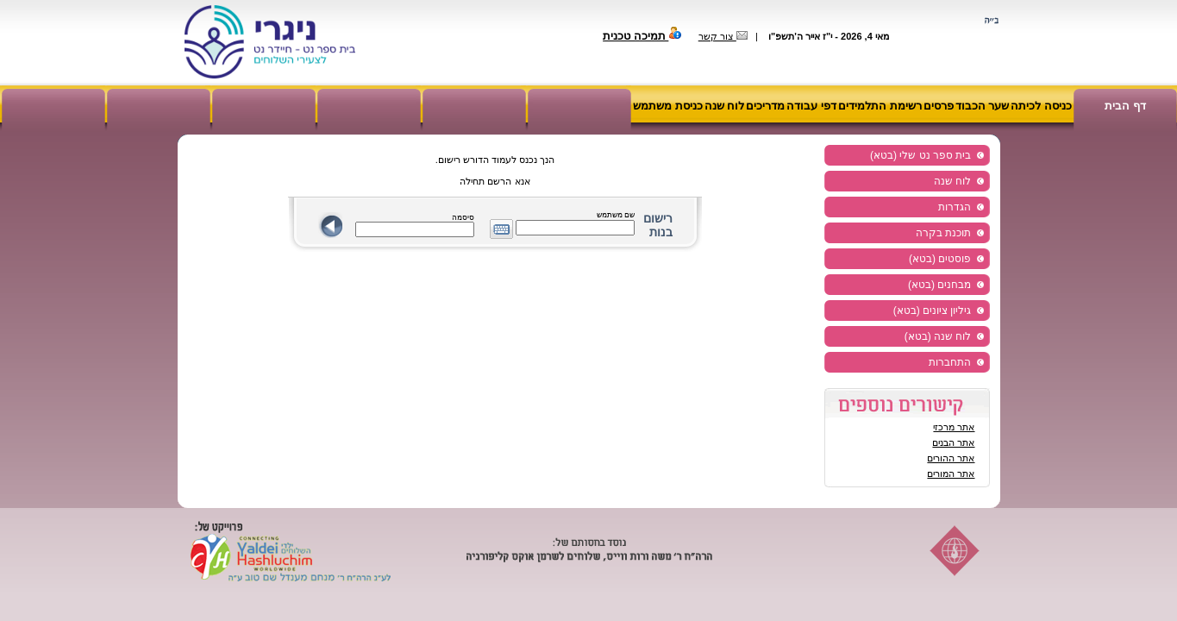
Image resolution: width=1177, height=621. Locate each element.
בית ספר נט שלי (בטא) (920, 155)
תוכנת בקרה (943, 233)
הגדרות (954, 207)
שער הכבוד (982, 105)
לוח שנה (724, 105)
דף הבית (1125, 105)
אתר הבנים (953, 442)
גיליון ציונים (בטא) (932, 310)
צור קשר (723, 36)
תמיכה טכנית (642, 35)
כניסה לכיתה (1041, 105)
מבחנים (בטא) (939, 285)
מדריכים (765, 105)
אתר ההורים (950, 458)
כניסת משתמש (668, 105)
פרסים (938, 105)
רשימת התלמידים (880, 105)
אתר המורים (950, 473)
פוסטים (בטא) (940, 259)
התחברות (950, 362)
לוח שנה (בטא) (938, 336)
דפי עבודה (811, 105)
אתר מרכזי (953, 427)
